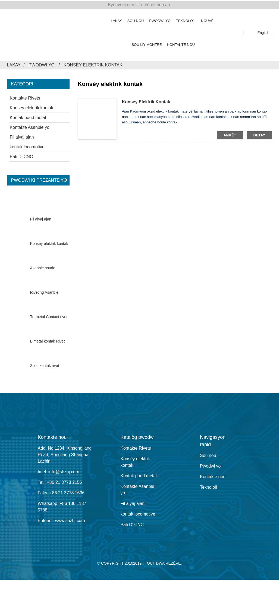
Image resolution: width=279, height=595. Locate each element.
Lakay (116, 20)
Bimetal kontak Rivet (47, 340)
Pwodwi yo (159, 20)
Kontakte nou (181, 44)
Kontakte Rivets (25, 97)
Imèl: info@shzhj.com (58, 471)
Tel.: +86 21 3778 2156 (60, 481)
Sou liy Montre (146, 44)
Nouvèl (208, 20)
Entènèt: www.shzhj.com (61, 519)
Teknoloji (186, 20)
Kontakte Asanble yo (29, 126)
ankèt (230, 134)
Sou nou (135, 20)
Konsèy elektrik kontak (93, 64)
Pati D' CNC (21, 155)
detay (259, 134)
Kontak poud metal (28, 116)
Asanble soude (42, 267)
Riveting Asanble (44, 292)
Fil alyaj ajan (22, 136)
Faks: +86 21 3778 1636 (61, 492)
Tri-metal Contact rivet (48, 316)
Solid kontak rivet (44, 365)
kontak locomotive (27, 146)
